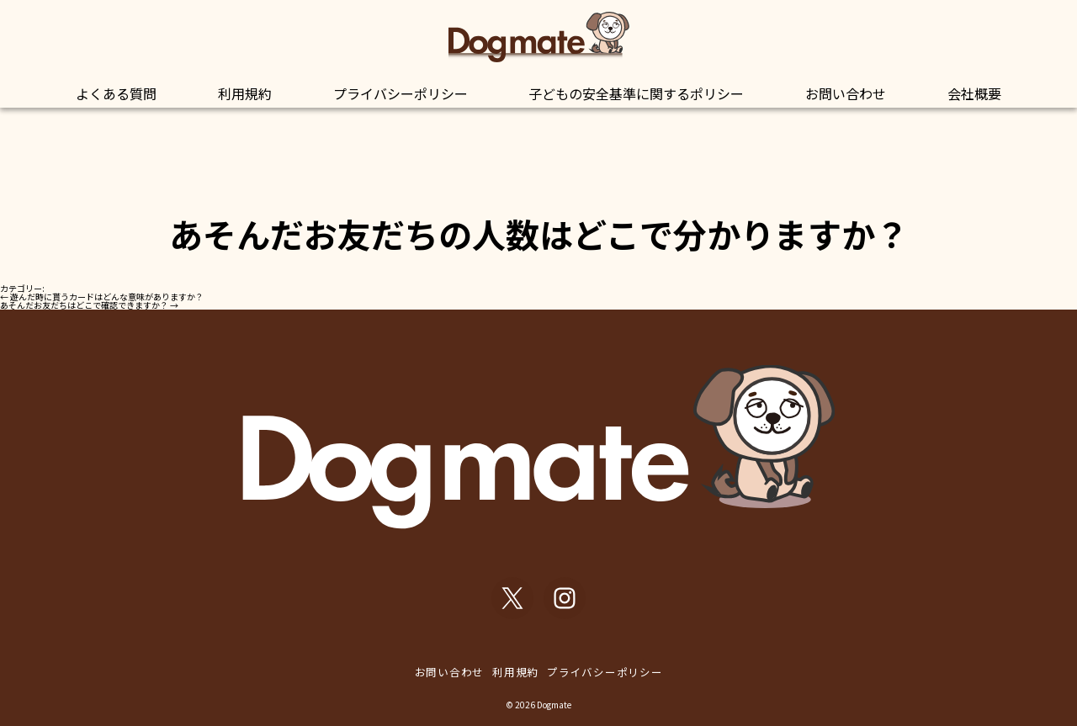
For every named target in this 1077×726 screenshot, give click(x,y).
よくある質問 (116, 93)
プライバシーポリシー (400, 93)
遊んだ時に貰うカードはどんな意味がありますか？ (102, 296)
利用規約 (245, 93)
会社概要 (974, 93)
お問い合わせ (845, 93)
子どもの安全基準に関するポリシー (636, 93)
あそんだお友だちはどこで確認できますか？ (89, 305)
